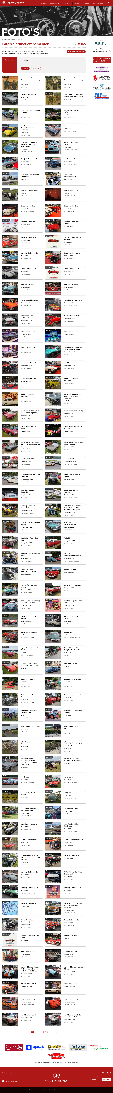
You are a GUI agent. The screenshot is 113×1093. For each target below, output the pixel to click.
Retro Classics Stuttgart (72, 253)
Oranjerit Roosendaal (29, 159)
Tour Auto (67, 126)
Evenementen (55, 3)
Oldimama (68, 632)
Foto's (67, 3)
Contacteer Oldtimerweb (9, 1078)
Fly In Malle (68, 538)
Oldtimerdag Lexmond (72, 695)
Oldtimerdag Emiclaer (29, 632)
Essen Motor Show (28, 331)
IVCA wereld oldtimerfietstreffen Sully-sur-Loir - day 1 (73, 744)
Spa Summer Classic (71, 159)
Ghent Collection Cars (29, 269)
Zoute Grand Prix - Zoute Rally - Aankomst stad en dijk (30, 444)
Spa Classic (25, 777)
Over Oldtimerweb (7, 1076)
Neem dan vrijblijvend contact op (63, 1062)
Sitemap (72, 1090)
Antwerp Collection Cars (30, 253)
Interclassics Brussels (28, 378)
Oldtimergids (98, 3)
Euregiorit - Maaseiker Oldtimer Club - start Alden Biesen (29, 144)
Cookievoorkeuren (63, 1090)
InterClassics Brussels (72, 363)
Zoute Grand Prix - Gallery (73, 411)
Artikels (42, 3)
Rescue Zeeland (70, 569)
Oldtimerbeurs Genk (28, 222)
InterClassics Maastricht (73, 300)
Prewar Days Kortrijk (71, 316)
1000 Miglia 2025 (70, 663)
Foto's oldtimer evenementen (15, 39)
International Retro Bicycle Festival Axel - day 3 (30, 80)
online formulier (7, 53)
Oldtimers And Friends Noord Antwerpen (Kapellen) (72, 396)
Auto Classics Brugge (28, 951)
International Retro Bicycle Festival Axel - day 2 (73, 80)
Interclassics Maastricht (29, 300)
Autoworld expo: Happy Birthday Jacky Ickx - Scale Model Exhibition (30, 969)
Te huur (87, 3)
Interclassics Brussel (28, 363)
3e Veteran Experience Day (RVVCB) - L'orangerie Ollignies (30, 857)
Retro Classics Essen (71, 190)
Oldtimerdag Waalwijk (72, 585)
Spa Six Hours (69, 459)
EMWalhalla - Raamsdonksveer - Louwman (28, 128)
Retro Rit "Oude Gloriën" (30, 190)
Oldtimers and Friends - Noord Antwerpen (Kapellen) (73, 905)
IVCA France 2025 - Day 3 (30, 726)
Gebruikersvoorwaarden (39, 1090)
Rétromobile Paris (70, 936)
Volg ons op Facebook (11, 1081)
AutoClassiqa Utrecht (29, 824)
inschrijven (106, 1079)
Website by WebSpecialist (84, 1090)
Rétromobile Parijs (71, 284)
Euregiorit (67, 793)
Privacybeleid (51, 1090)
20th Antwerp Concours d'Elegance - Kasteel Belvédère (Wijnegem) (73, 508)
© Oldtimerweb (26, 1090)
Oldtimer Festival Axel (29, 94)
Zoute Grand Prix (27, 459)
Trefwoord (24, 60)
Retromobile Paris (27, 284)
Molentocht (68, 777)
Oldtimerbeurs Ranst (28, 903)
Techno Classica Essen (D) (73, 840)
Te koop (77, 3)
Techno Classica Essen (29, 840)
